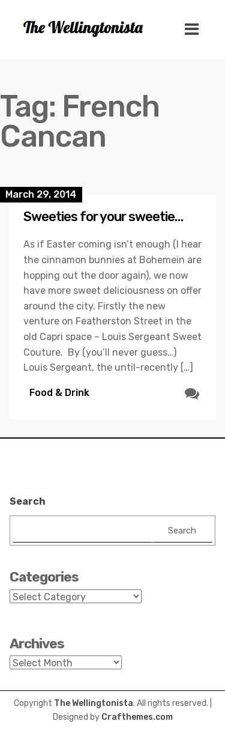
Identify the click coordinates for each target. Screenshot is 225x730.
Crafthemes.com (137, 717)
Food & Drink (59, 392)
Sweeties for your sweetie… (103, 216)
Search (28, 501)
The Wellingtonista (93, 703)
